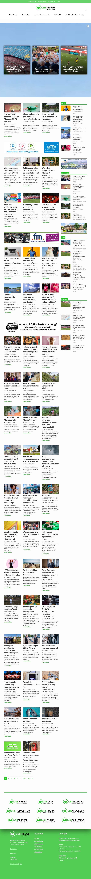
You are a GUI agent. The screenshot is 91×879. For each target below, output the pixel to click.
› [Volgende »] (32, 778)
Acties (26, 15)
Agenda (13, 15)
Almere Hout (38, 846)
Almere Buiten (38, 841)
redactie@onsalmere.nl (72, 840)
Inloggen (12, 857)
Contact (63, 833)
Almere (36, 838)
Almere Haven (38, 844)
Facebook (63, 858)
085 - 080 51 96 (75, 851)
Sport (57, 15)
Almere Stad (38, 852)
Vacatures (13, 853)
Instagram (71, 858)
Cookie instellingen (16, 864)
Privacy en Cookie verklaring (19, 842)
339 (29, 778)
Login (58, 1)
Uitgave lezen (32, 1)
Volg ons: (62, 855)
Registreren (13, 859)
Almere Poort (38, 849)
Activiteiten (42, 15)
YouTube (61, 860)
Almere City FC (75, 15)
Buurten (38, 833)
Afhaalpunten (42, 1)
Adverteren (51, 1)
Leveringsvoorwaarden (17, 844)
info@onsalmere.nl (73, 838)
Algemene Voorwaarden (17, 840)
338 (24, 778)
